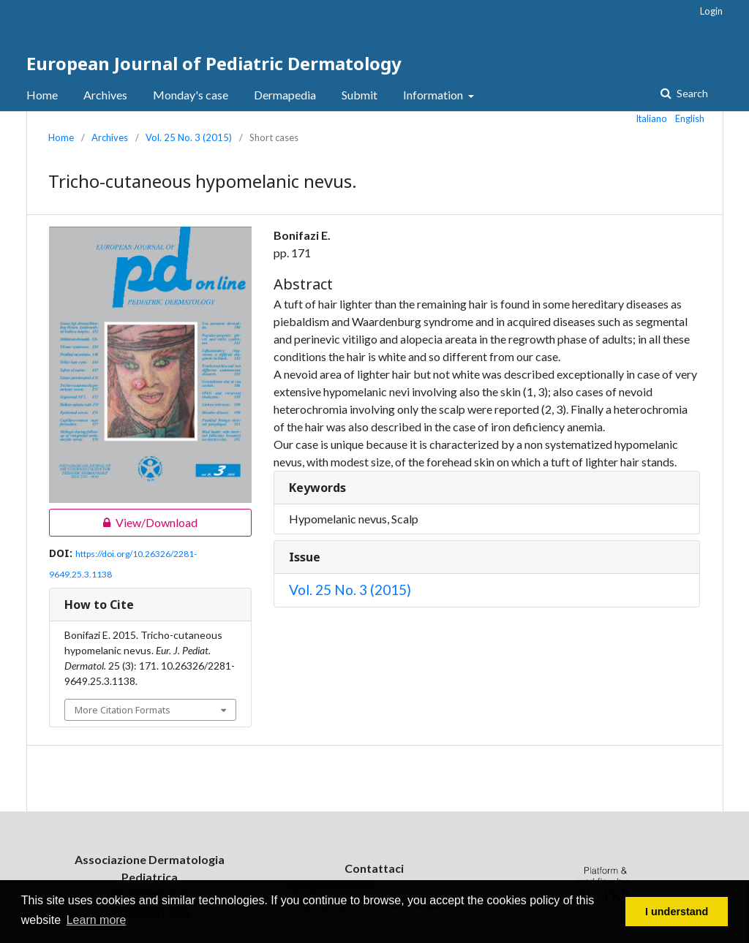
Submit (359, 95)
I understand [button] (676, 911)
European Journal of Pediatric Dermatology (214, 63)
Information (434, 95)
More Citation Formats (122, 709)
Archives (105, 95)
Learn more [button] (97, 920)
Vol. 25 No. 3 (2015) (189, 137)
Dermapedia (285, 95)
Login (711, 11)
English (689, 118)
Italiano (652, 118)
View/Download (123, 522)
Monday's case (190, 95)
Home (42, 95)
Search (691, 93)
